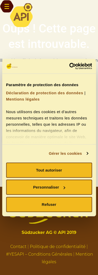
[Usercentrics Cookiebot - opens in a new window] (70, 66)
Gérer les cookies (65, 153)
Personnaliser (49, 187)
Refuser (49, 204)
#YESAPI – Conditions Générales (39, 254)
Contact (18, 246)
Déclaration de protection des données (44, 93)
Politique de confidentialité (57, 246)
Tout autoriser (49, 170)
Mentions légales (23, 99)
